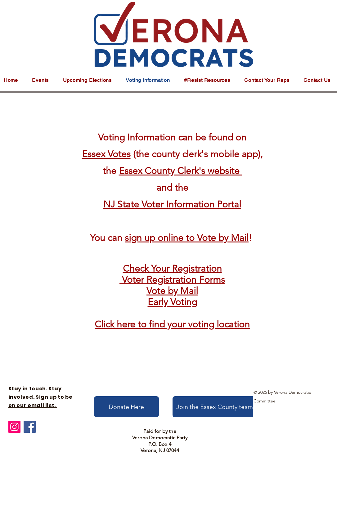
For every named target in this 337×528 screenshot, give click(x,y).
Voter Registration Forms (173, 279)
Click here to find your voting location (172, 324)
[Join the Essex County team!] (216, 406)
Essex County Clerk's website (180, 170)
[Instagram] (14, 427)
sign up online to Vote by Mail (187, 237)
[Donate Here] (126, 406)
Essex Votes (106, 154)
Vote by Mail (172, 290)
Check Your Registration (172, 268)
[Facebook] (30, 427)
